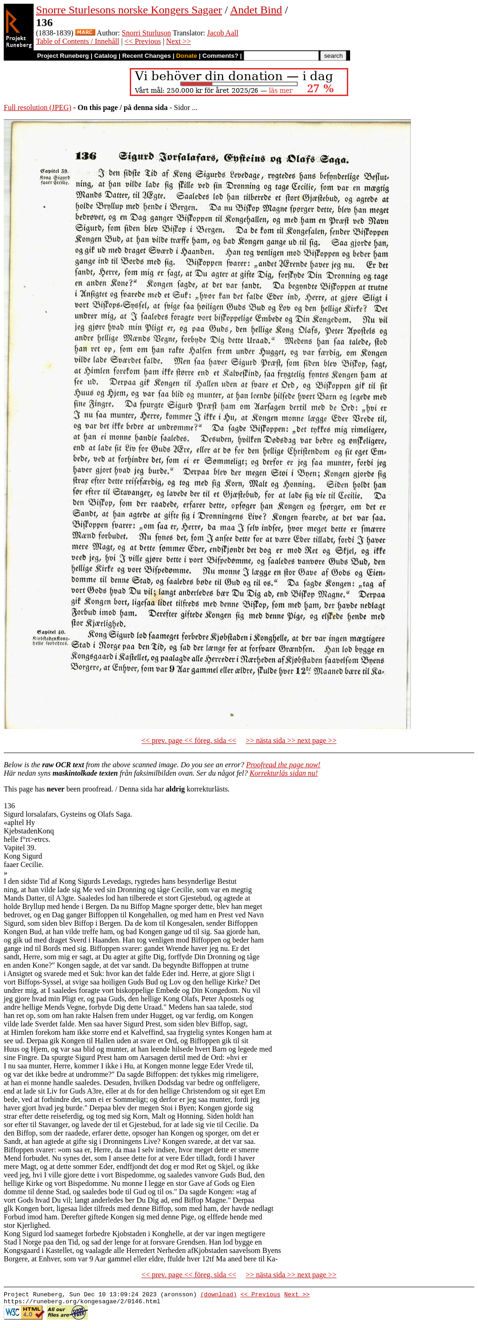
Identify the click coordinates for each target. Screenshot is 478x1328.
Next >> (178, 41)
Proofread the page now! (283, 765)
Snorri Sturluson (146, 33)
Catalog (105, 55)
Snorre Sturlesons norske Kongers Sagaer (129, 10)
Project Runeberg (63, 55)
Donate (186, 55)
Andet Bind (256, 10)
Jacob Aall (223, 33)
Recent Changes (146, 55)
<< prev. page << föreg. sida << (188, 740)
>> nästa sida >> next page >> (291, 740)
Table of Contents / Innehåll (77, 41)
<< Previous (143, 41)
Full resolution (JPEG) (37, 107)
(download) (218, 1295)
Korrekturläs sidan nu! (284, 773)
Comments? (221, 55)
